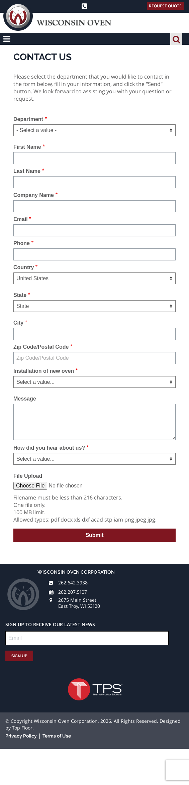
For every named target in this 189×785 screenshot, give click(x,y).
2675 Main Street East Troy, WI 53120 (79, 603)
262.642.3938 (73, 582)
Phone (21, 243)
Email (20, 219)
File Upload (27, 476)
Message (24, 399)
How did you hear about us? (49, 448)
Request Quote (165, 6)
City (18, 323)
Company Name (33, 195)
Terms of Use (56, 736)
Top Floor (22, 727)
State (19, 295)
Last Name (26, 171)
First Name (27, 147)
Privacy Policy (21, 736)
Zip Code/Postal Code (41, 347)
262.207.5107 (72, 592)
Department (28, 119)
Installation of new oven (43, 371)
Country (23, 267)
